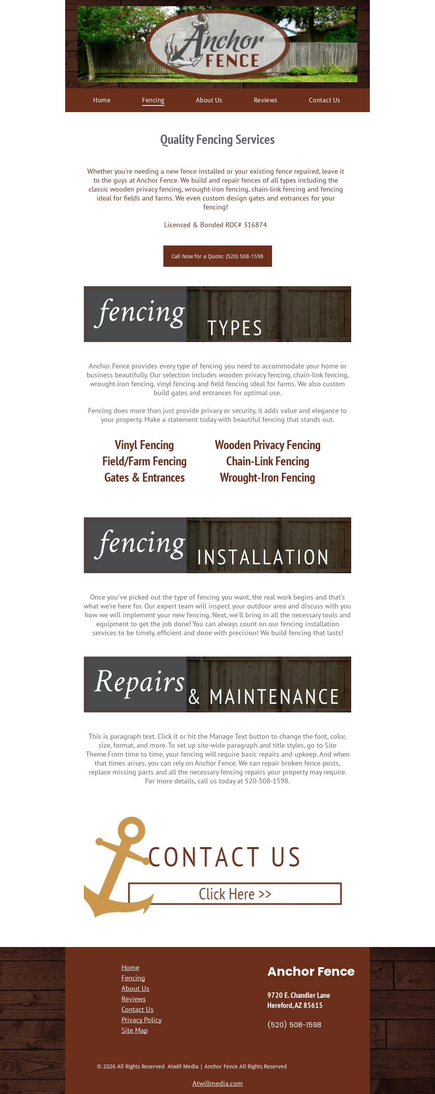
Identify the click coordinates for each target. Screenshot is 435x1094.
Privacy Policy (141, 1019)
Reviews (133, 998)
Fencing (133, 977)
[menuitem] (101, 100)
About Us (135, 988)
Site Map (134, 1030)
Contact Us (137, 1009)
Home (130, 967)
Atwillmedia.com (217, 1083)
